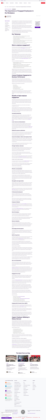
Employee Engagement (12, 6)
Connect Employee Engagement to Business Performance (7, 26)
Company (34, 380)
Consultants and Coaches (26, 395)
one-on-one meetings (24, 203)
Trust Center (23, 417)
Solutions (15, 380)
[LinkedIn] (36, 15)
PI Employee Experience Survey (19, 208)
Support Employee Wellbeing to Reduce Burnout (7, 30)
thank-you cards (13, 189)
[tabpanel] (11, 364)
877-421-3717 (15, 413)
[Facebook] (38, 15)
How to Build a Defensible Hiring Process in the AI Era (34, 365)
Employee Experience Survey (17, 392)
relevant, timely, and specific (21, 296)
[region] (7, 415)
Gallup (12, 110)
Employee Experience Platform (17, 386)
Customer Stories (34, 386)
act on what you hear (14, 204)
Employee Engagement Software (17, 385)
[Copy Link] (40, 15)
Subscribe (37, 27)
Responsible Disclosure (29, 417)
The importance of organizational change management (21, 365)
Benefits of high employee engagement (7, 28)
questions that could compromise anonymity (25, 298)
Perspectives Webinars (26, 389)
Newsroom (34, 389)
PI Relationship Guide (20, 238)
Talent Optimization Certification (27, 385)
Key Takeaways (6, 22)
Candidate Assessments (16, 382)
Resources (25, 380)
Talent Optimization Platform (9, 380)
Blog (7, 6)
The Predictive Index (14, 344)
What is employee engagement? (7, 23)
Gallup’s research (30, 126)
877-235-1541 (16, 412)
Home (5, 6)
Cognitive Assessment (16, 389)
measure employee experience (24, 58)
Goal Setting (15, 395)
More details (7, 416)
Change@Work (34, 385)
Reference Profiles (25, 386)
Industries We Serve (26, 392)
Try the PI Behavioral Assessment (31, 413)
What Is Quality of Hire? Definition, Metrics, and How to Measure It (11, 365)
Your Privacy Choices (35, 417)
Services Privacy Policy (18, 417)
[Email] (39, 15)
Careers (33, 382)
